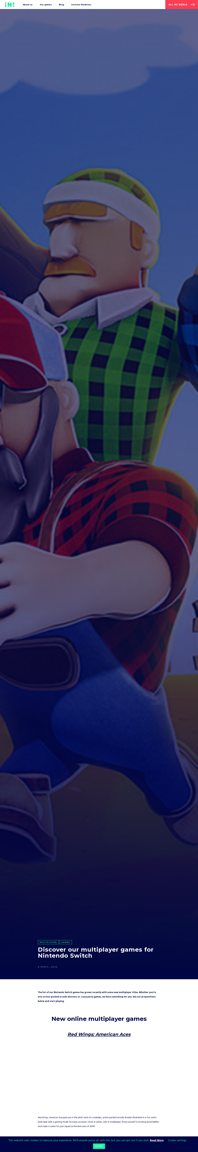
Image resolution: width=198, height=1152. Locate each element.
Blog (61, 4)
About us (28, 4)
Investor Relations (81, 4)
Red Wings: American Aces (99, 1034)
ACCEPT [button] (99, 1146)
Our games (46, 4)
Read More (157, 1140)
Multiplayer (48, 942)
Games (65, 942)
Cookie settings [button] (177, 1140)
